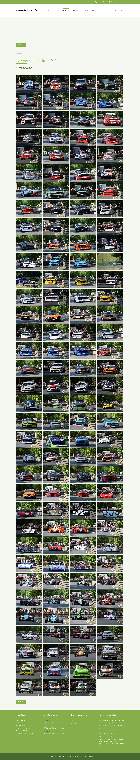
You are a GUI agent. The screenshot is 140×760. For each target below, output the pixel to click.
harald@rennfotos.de (116, 2)
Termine (85, 11)
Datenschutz (78, 756)
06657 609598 (102, 2)
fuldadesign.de (88, 756)
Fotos (66, 10)
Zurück (21, 45)
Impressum (68, 756)
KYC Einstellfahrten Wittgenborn (55, 723)
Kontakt (114, 11)
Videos (75, 11)
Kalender (96, 11)
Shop (105, 11)
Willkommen (53, 11)
